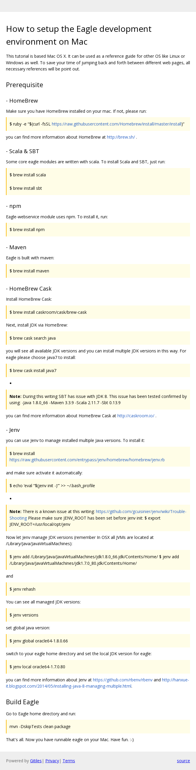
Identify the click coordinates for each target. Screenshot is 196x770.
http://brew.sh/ (121, 137)
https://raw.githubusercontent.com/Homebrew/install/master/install (116, 124)
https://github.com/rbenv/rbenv (123, 680)
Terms (69, 760)
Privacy (52, 760)
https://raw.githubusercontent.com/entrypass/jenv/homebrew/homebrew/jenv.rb (87, 459)
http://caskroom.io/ (135, 415)
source (183, 760)
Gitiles (36, 760)
